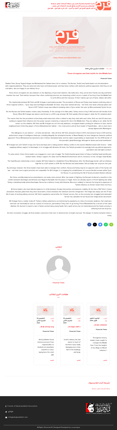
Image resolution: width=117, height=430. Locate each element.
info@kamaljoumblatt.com (18, 417)
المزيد (105, 360)
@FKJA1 (10, 412)
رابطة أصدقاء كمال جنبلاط (101, 389)
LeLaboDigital (75, 427)
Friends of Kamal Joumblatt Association (22, 406)
